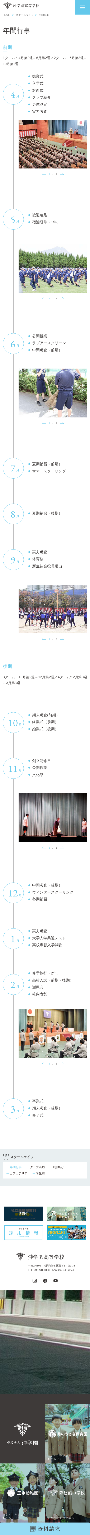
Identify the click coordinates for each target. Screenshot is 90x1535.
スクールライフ (24, 15)
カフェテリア (18, 1173)
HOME (6, 15)
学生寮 (40, 1173)
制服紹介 (59, 1167)
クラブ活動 (37, 1167)
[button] (82, 7)
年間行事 (16, 1167)
